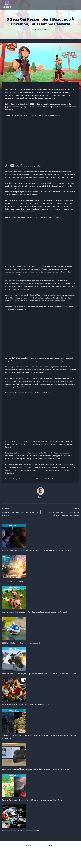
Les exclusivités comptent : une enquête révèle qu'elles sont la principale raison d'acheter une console (37, 550)
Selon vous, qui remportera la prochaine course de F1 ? (21, 831)
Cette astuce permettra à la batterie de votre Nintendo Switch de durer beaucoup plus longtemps (36, 769)
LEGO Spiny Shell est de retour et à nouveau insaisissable (21, 643)
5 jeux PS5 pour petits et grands (13, 581)
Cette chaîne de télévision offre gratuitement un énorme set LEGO (25, 705)
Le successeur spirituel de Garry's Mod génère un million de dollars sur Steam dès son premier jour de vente (39, 674)
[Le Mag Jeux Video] (7, 5)
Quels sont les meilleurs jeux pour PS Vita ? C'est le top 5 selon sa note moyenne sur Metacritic (34, 612)
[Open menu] (77, 5)
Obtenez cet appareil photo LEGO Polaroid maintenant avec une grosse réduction (60, 511)
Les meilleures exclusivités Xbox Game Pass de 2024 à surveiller (20, 511)
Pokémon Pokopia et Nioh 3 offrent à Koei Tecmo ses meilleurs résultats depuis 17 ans (32, 800)
